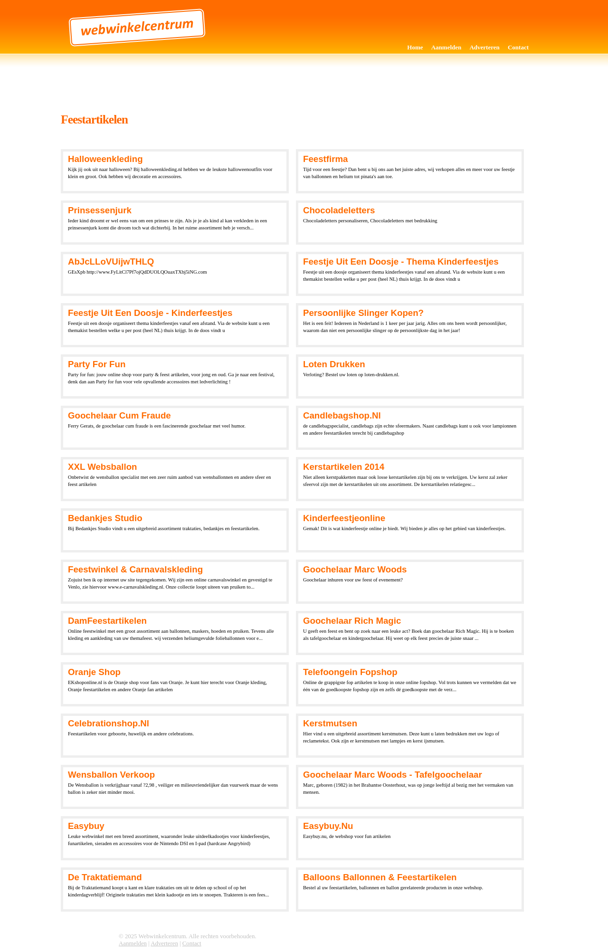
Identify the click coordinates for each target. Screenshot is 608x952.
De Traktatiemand (105, 877)
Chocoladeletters (339, 210)
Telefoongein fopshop (350, 672)
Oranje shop (94, 672)
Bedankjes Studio (105, 518)
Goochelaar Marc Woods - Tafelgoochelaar (392, 775)
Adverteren (484, 47)
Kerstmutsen (330, 723)
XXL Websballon (102, 467)
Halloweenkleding (105, 159)
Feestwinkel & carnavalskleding (135, 569)
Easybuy (86, 826)
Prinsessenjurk (100, 210)
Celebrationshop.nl (108, 723)
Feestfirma (325, 159)
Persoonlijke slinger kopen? (363, 313)
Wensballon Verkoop (111, 775)
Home (415, 47)
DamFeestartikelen (107, 621)
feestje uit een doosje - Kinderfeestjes (150, 313)
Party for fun (96, 364)
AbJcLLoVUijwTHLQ (111, 262)
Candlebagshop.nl (342, 415)
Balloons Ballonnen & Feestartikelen (379, 877)
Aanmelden (446, 47)
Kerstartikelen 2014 (343, 467)
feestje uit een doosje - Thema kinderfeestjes (401, 262)
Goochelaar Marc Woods (355, 569)
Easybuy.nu (328, 826)
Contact (518, 47)
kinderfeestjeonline (344, 518)
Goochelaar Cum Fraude (119, 415)
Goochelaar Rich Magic (352, 621)
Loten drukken (334, 364)
